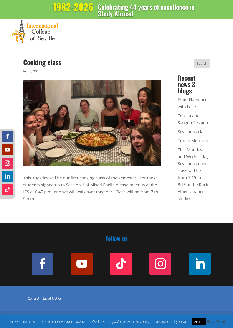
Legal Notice (52, 298)
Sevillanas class (193, 131)
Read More (216, 321)
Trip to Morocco (193, 140)
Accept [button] (198, 322)
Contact (33, 298)
